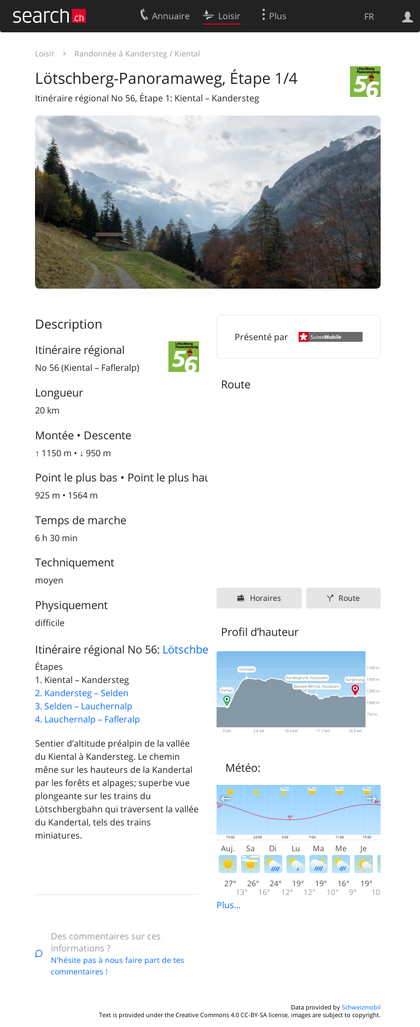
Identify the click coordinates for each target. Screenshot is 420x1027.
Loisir (45, 53)
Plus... (229, 905)
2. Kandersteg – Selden (82, 693)
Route (349, 598)
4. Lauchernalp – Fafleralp (87, 719)
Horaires (265, 598)
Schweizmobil (361, 1007)
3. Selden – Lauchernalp (83, 706)
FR (369, 16)
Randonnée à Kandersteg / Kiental (137, 53)
